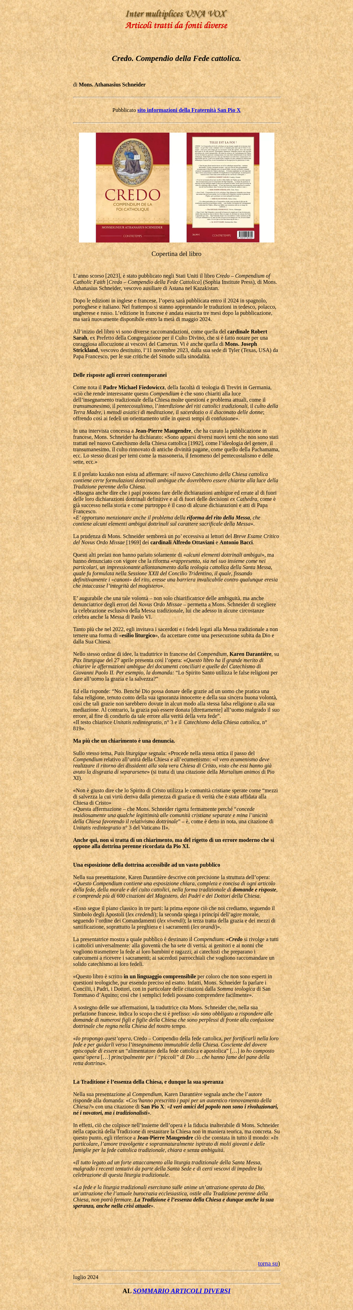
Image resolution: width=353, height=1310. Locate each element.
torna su (268, 1263)
